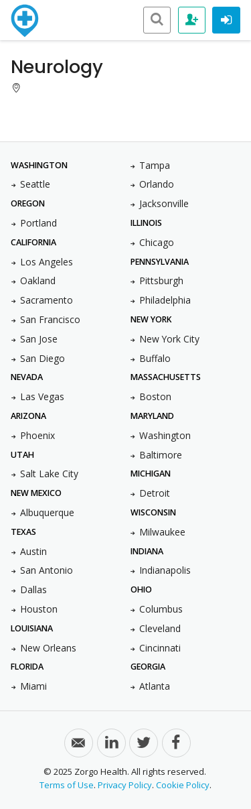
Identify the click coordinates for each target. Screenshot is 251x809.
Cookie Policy (183, 785)
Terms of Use (66, 785)
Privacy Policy (125, 785)
